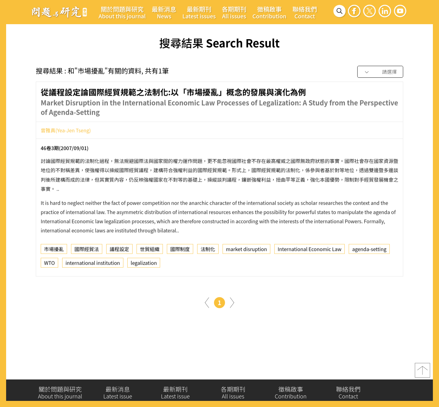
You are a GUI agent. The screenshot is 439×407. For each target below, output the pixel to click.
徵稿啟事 (270, 12)
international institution (93, 264)
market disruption (246, 250)
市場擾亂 (54, 250)
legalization (144, 264)
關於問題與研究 (122, 12)
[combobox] (380, 72)
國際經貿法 (86, 250)
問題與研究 (59, 12)
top (422, 372)
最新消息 (164, 12)
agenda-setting (369, 250)
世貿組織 (149, 250)
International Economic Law (309, 250)
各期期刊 (234, 12)
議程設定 (119, 250)
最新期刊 (199, 12)
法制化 (208, 250)
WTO (49, 264)
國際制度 (180, 250)
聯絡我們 (304, 12)
